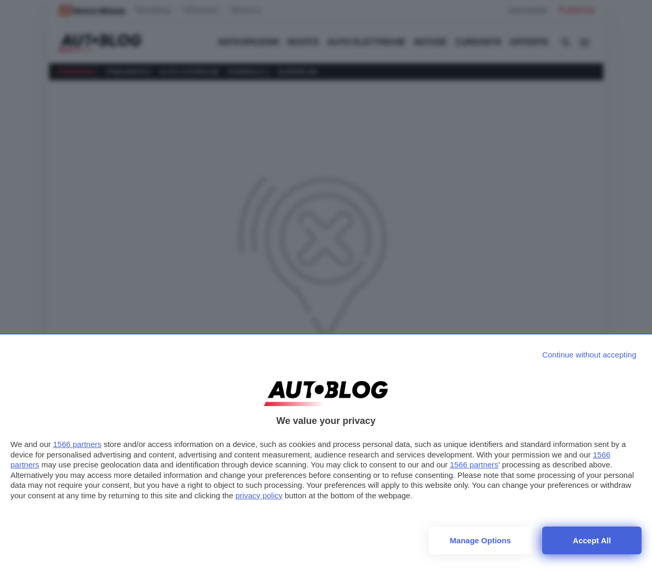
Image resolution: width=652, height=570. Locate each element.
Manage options (480, 540)
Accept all (592, 540)
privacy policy (258, 495)
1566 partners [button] (77, 444)
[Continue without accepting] (589, 354)
